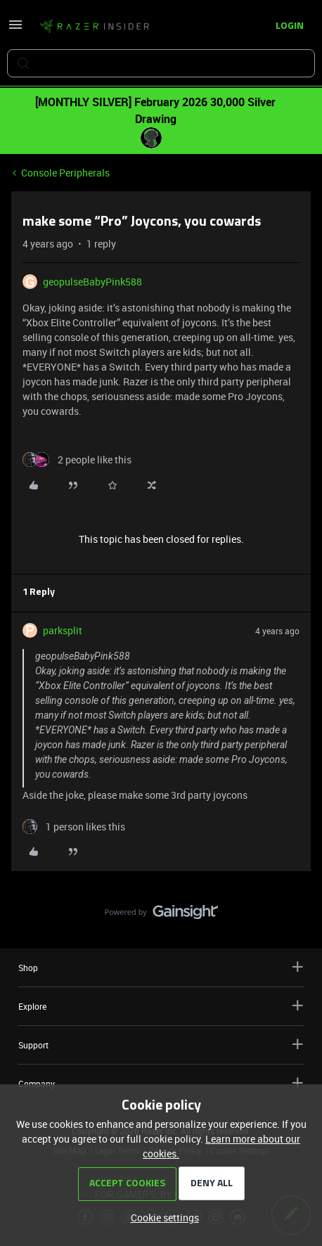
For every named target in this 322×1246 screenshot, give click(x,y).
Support (161, 1045)
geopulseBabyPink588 (92, 281)
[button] (15, 29)
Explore (161, 1006)
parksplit (62, 630)
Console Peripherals (65, 172)
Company (161, 1083)
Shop (161, 967)
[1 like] (73, 826)
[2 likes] (76, 459)
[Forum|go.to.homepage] (94, 26)
